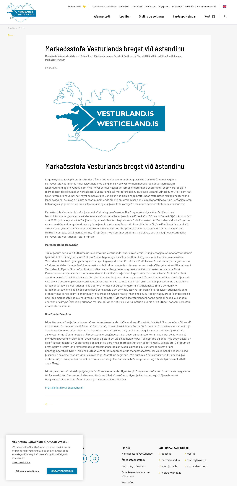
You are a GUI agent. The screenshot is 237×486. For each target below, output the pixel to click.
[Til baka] (10, 35)
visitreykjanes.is (171, 472)
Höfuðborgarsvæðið (206, 6)
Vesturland (177, 6)
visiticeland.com (197, 466)
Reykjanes (163, 6)
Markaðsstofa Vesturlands (137, 453)
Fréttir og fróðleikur (134, 466)
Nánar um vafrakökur (21, 462)
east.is (191, 453)
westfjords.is (169, 466)
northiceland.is (171, 460)
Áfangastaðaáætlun (133, 459)
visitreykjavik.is (196, 460)
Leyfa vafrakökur (62, 471)
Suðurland (150, 6)
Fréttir (22, 28)
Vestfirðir (189, 6)
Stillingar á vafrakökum (27, 471)
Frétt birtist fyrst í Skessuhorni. (64, 387)
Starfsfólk (127, 482)
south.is (166, 453)
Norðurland (124, 6)
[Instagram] (94, 458)
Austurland (137, 6)
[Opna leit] (225, 16)
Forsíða (11, 28)
